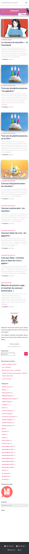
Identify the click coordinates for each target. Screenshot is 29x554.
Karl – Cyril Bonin (6, 367)
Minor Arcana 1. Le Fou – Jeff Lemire (11, 370)
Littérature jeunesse (6, 39)
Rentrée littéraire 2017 (7, 458)
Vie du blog (5, 479)
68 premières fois (6, 386)
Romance (4, 470)
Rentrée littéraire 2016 (7, 455)
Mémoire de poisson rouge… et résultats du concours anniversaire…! (13, 288)
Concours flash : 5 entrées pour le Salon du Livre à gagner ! (12, 260)
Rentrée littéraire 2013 (7, 446)
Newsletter (11, 550)
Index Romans (20, 546)
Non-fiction (5, 431)
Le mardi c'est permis (7, 410)
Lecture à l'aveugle (6, 413)
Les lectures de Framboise (8, 416)
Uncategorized (6, 476)
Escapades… (5, 404)
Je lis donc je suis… (7, 378)
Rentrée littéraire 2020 (7, 467)
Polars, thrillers (6, 440)
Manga (3, 428)
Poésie (3, 437)
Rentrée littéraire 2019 (7, 464)
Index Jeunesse (9, 546)
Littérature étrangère (7, 419)
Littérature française (7, 422)
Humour (4, 407)
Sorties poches (6, 473)
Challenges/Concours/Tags (8, 85)
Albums (4, 389)
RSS (19, 550)
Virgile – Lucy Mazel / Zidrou (9, 364)
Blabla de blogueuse (6, 282)
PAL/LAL (4, 434)
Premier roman (6, 443)
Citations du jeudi (6, 401)
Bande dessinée (6, 392)
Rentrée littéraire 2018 (7, 461)
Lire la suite (16, 56)
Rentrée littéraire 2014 (7, 449)
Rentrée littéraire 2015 (7, 452)
